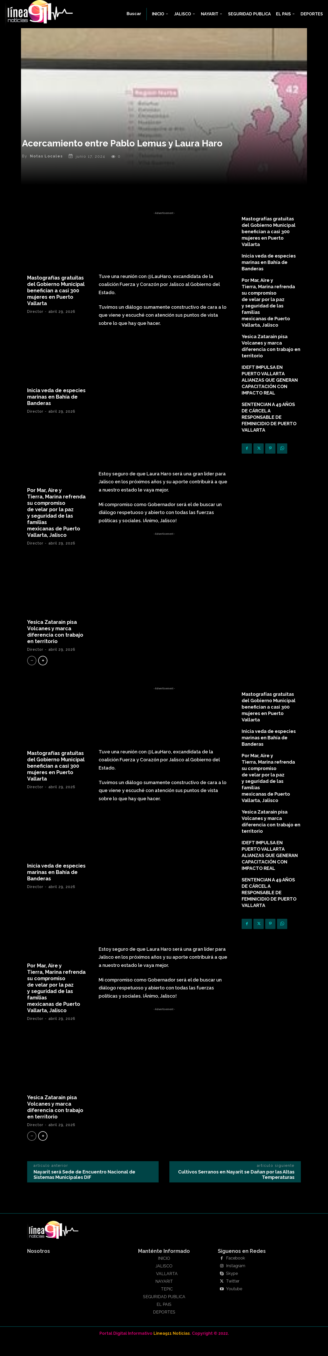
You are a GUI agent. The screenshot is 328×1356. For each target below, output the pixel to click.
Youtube (234, 1304)
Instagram (235, 1281)
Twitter (232, 1297)
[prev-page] (31, 670)
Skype (232, 1289)
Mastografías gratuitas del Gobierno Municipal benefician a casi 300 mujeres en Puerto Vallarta (56, 300)
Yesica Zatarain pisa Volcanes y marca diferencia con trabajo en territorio (55, 641)
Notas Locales (46, 166)
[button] (134, 14)
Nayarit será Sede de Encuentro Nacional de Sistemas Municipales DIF (84, 1190)
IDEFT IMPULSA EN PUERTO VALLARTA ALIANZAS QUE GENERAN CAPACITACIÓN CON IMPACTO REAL (270, 389)
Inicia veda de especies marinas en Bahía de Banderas (56, 406)
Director (35, 321)
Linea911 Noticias (171, 1348)
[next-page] (42, 670)
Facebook (235, 1274)
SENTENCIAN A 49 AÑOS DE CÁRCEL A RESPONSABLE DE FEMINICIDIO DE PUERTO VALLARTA (269, 426)
